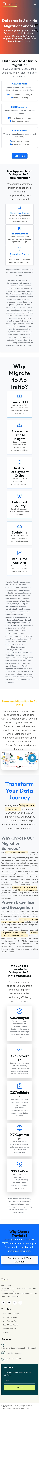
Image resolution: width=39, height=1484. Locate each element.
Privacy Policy (20, 1412)
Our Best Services (10, 1321)
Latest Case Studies (10, 1329)
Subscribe (19, 1392)
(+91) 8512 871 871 (14, 1363)
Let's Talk (19, 156)
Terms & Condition (8, 1412)
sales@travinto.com (14, 1357)
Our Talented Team (10, 1325)
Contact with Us (9, 1333)
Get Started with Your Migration (19, 1264)
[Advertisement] (19, 1432)
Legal (27, 1412)
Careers (6, 1336)
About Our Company (11, 1317)
